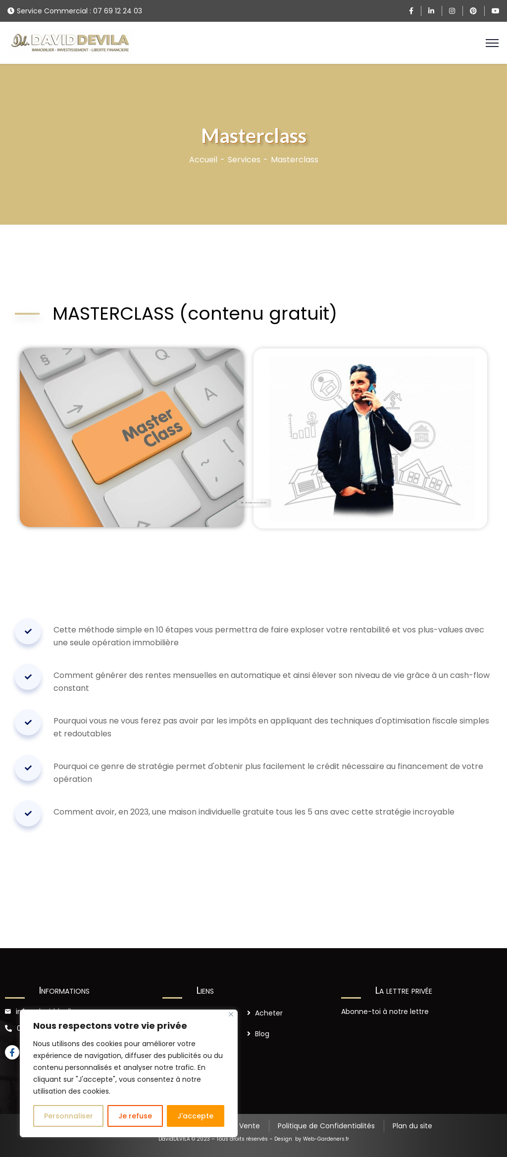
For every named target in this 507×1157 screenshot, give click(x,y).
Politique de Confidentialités (326, 1126)
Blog (262, 1034)
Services (244, 159)
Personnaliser (68, 1116)
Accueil (203, 159)
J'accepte (195, 1116)
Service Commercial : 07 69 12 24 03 (79, 11)
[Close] (231, 1014)
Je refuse (135, 1116)
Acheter (269, 1013)
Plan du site (412, 1126)
